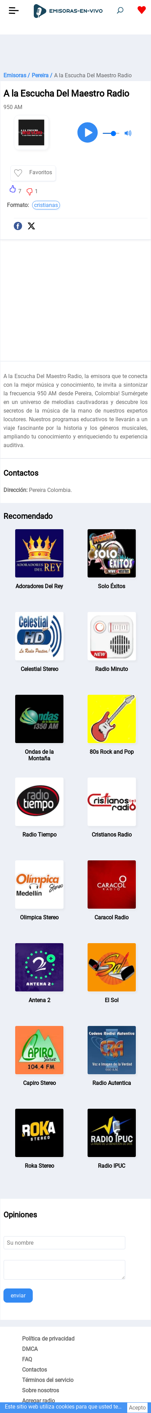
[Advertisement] (75, 51)
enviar (18, 1295)
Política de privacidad (48, 1338)
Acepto (137, 1407)
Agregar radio (38, 1400)
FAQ (27, 1359)
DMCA (30, 1349)
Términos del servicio (47, 1380)
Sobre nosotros (40, 1390)
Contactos (34, 1369)
